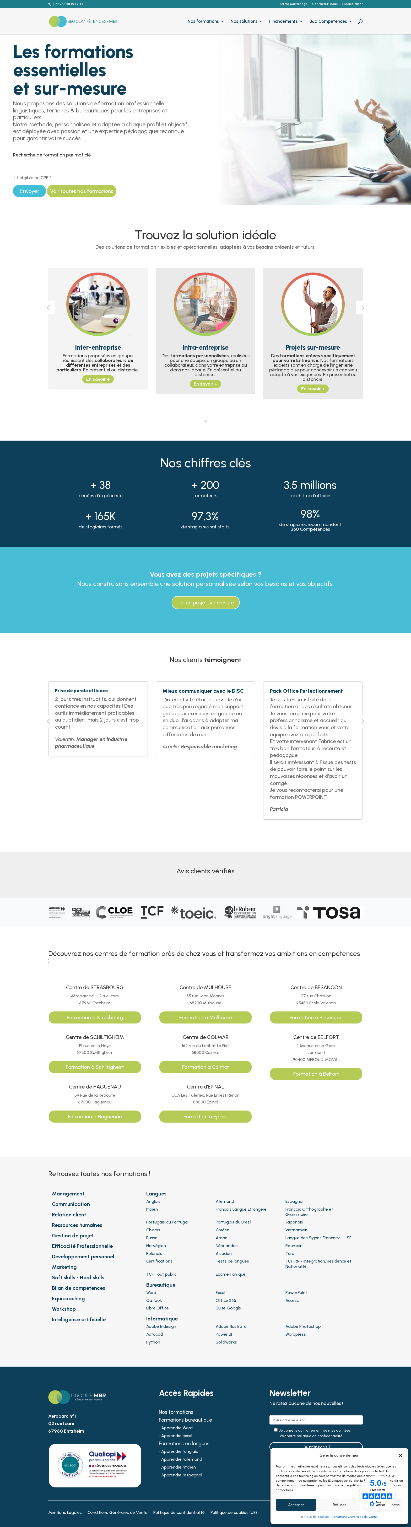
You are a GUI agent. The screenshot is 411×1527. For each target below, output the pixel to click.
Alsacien (224, 1253)
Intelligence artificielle (79, 1319)
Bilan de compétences (78, 1288)
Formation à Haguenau (95, 1116)
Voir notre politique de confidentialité (311, 1436)
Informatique (162, 1318)
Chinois (153, 1229)
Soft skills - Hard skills (78, 1277)
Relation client (69, 1214)
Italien (152, 1209)
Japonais (294, 1222)
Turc (289, 1253)
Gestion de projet (73, 1235)
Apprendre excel (176, 1436)
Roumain (293, 1245)
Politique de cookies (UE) (233, 1513)
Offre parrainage (293, 4)
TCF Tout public (161, 1274)
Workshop (64, 1309)
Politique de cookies (314, 1517)
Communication (71, 1204)
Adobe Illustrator (232, 1326)
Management (68, 1193)
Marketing (64, 1267)
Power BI (224, 1334)
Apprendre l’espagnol (181, 1475)
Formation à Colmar (205, 1067)
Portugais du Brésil (233, 1222)
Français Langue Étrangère (241, 1209)
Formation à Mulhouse (205, 1017)
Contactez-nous (325, 4)
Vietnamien (296, 1229)
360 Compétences (328, 21)
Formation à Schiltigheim (95, 1067)
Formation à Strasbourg (95, 1017)
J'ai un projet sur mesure (205, 602)
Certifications (159, 1261)
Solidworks (226, 1342)
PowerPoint (296, 1292)
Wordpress (295, 1334)
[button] (400, 1455)
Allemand (225, 1201)
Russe (152, 1237)
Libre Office (157, 1308)
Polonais (154, 1253)
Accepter (296, 1505)
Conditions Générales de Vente (354, 1517)
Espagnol (294, 1201)
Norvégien (156, 1245)
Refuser (339, 1505)
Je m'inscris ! (316, 1447)
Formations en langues (184, 1444)
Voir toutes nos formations (81, 191)
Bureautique (160, 1285)
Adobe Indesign (161, 1326)
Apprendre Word (177, 1428)
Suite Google (228, 1308)
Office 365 (226, 1300)
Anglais (153, 1201)
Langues (156, 1193)
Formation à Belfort (316, 1074)
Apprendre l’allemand (181, 1460)
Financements (283, 21)
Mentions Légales (65, 1513)
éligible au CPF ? (33, 177)
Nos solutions (244, 21)
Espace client (352, 4)
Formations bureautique (185, 1420)
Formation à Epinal (205, 1116)
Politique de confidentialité (179, 1513)
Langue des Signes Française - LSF (318, 1237)
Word (151, 1292)
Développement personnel (83, 1256)
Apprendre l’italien (178, 1467)
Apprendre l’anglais (179, 1452)
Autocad (154, 1334)
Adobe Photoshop (303, 1326)
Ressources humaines (77, 1225)
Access (292, 1300)
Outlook (154, 1300)
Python (153, 1342)
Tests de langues (232, 1261)
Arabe (222, 1237)
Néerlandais (227, 1245)
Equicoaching (68, 1298)
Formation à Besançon (316, 1017)
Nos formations (203, 21)
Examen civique (231, 1274)
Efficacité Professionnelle (82, 1246)
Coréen (222, 1229)
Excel (220, 1292)
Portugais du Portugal (167, 1222)
